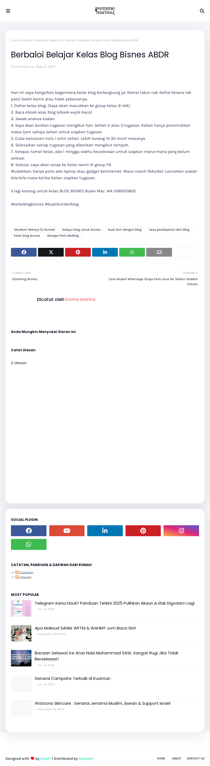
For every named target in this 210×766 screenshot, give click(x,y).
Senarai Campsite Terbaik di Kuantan (72, 678)
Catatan (24, 572)
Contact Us (196, 758)
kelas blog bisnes (27, 235)
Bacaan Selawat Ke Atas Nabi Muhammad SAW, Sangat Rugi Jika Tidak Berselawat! (106, 656)
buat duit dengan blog (125, 229)
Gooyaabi (86, 758)
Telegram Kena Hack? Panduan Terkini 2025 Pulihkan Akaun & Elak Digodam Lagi (114, 603)
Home (161, 758)
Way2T (45, 758)
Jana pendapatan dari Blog (169, 229)
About (176, 758)
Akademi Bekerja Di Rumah (55, 40)
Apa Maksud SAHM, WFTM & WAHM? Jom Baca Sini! (85, 628)
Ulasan (23, 577)
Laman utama (21, 40)
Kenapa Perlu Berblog (63, 235)
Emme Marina (22, 67)
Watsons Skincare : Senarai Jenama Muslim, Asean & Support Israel (102, 703)
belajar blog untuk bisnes (81, 229)
